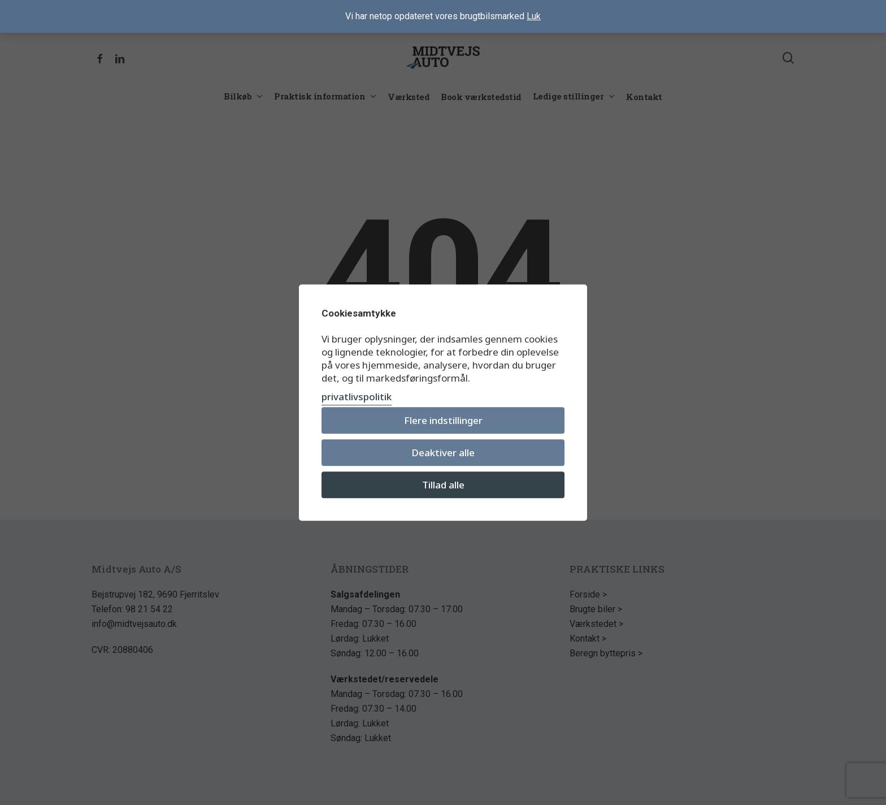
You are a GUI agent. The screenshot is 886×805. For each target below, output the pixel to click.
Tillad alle (443, 484)
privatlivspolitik (357, 396)
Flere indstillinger (443, 420)
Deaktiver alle (443, 452)
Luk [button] (534, 16)
